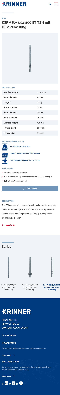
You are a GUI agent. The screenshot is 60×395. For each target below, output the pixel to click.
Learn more (6, 355)
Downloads (9, 335)
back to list (10, 225)
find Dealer (30, 188)
